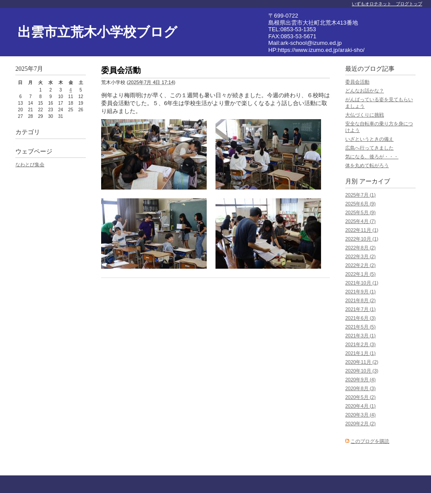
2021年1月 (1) (360, 353)
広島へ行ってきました (369, 147)
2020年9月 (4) (360, 379)
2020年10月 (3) (361, 370)
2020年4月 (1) (360, 406)
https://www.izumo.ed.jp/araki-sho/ (321, 50)
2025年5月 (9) (360, 212)
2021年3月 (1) (360, 335)
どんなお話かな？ (364, 90)
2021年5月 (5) (360, 326)
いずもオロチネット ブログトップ (387, 3)
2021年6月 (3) (360, 318)
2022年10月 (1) (361, 238)
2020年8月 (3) (360, 388)
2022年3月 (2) (360, 256)
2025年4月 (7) (360, 221)
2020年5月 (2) (360, 397)
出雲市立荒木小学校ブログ (97, 32)
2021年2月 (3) (360, 344)
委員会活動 (357, 81)
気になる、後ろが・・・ (371, 156)
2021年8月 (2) (360, 300)
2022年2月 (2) (360, 265)
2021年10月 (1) (361, 282)
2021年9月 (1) (360, 291)
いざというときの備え (369, 139)
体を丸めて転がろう (367, 165)
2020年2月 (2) (360, 423)
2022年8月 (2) (360, 247)
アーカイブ (374, 181)
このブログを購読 (370, 441)
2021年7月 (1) (360, 309)
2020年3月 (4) (360, 414)
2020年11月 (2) (361, 362)
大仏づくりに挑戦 (364, 114)
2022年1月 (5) (360, 274)
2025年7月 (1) (360, 194)
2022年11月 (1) (361, 230)
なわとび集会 (29, 164)
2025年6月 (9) (360, 203)
